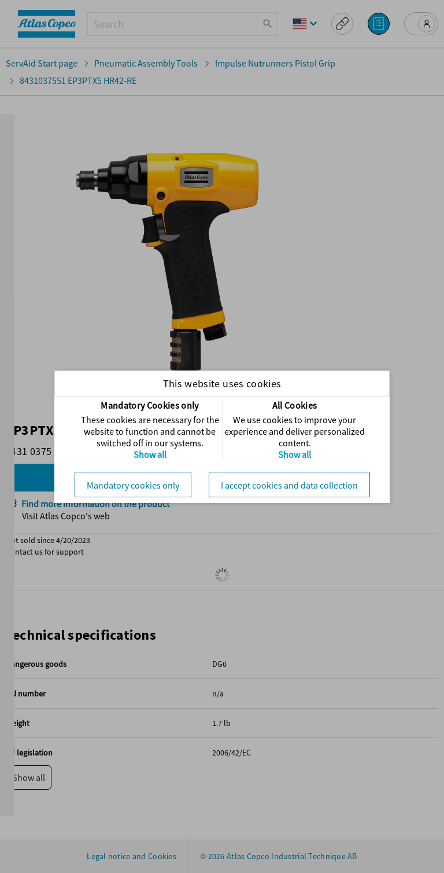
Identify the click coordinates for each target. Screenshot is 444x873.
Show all (150, 454)
